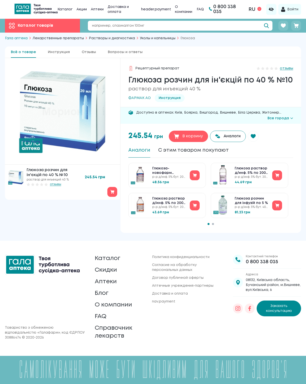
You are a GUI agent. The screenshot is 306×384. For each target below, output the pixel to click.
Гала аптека (16, 38)
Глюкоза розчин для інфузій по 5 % (251, 200)
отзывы (55, 184)
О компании (113, 304)
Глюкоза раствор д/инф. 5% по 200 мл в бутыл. (168, 201)
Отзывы (89, 52)
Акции (81, 9)
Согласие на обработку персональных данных (174, 267)
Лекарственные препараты (58, 38)
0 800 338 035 (262, 262)
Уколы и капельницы (157, 38)
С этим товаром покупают (193, 150)
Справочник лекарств (113, 332)
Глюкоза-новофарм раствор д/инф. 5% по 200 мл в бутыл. (166, 171)
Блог (102, 293)
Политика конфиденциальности (181, 257)
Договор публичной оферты (178, 277)
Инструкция (59, 52)
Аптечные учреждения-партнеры (182, 285)
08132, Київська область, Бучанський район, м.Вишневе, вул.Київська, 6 (273, 285)
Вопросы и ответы (125, 52)
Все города (280, 118)
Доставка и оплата (170, 293)
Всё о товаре (23, 52)
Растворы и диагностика (112, 38)
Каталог (65, 9)
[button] (253, 136)
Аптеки (97, 9)
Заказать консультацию (279, 308)
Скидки (106, 270)
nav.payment (163, 301)
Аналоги (139, 150)
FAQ (200, 9)
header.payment (156, 9)
